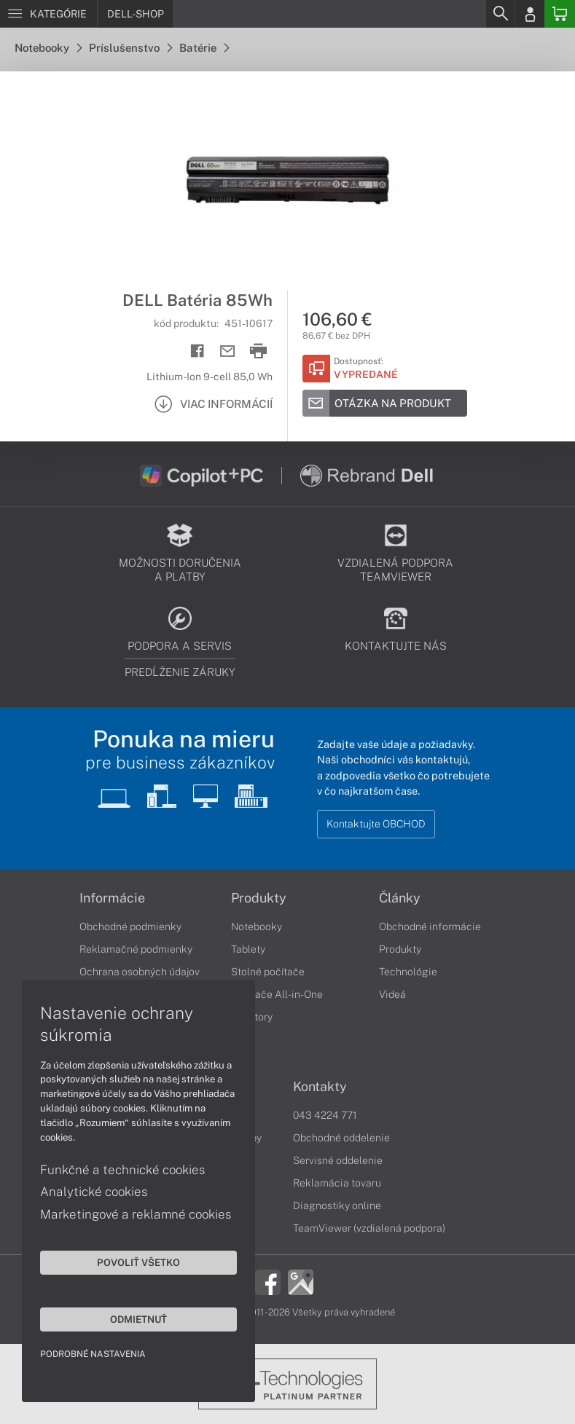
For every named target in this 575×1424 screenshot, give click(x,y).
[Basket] (559, 14)
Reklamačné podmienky (135, 949)
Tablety (248, 949)
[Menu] (48, 14)
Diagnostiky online (337, 1205)
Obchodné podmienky (130, 926)
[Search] (500, 14)
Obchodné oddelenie (341, 1138)
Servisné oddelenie (338, 1160)
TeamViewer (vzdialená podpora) (369, 1228)
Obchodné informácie (430, 926)
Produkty (258, 898)
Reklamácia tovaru (337, 1183)
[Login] (529, 14)
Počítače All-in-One (277, 994)
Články (400, 898)
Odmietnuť (138, 1319)
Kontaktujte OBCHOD (376, 824)
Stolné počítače (268, 971)
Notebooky (48, 48)
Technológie (408, 971)
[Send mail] (228, 351)
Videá (392, 994)
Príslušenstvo (130, 48)
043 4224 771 (325, 1115)
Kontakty (320, 1086)
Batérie (204, 48)
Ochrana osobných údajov (139, 971)
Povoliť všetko (138, 1262)
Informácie (112, 898)
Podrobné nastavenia (93, 1354)
